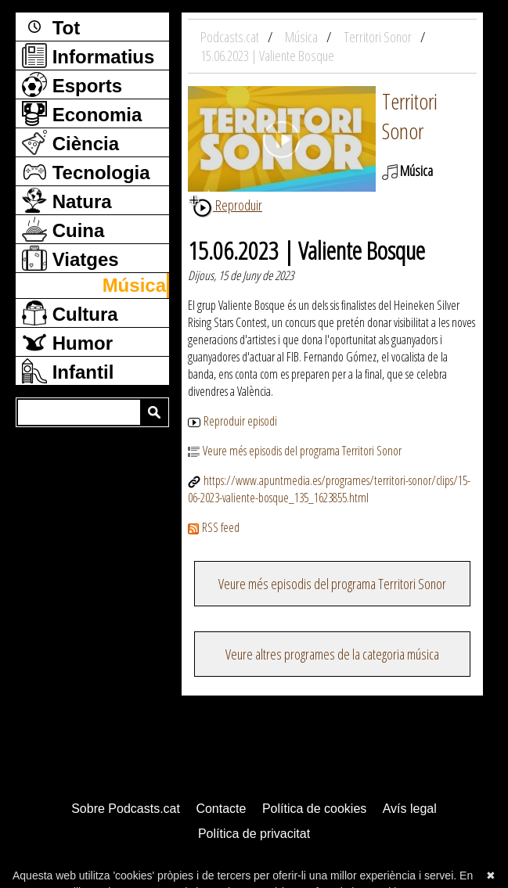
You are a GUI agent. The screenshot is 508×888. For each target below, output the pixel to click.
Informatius (88, 55)
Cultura (70, 312)
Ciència (70, 142)
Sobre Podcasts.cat (125, 808)
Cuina (63, 229)
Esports (72, 84)
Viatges (70, 258)
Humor (67, 341)
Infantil (67, 370)
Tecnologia (86, 171)
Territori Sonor (410, 116)
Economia (82, 113)
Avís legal (410, 808)
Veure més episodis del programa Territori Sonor (295, 450)
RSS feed (214, 527)
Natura (67, 200)
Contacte (221, 808)
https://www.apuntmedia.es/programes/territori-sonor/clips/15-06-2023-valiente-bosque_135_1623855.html (329, 489)
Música (134, 285)
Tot (51, 26)
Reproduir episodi (232, 421)
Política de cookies (314, 808)
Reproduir (225, 205)
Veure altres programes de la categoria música (332, 654)
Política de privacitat (254, 833)
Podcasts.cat (230, 36)
